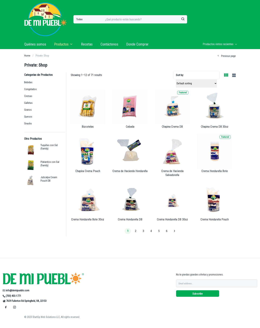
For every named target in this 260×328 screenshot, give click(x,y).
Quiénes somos (35, 44)
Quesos (28, 116)
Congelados (30, 89)
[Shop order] (196, 83)
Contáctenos (109, 44)
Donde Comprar (137, 44)
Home (27, 55)
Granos (28, 109)
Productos (63, 44)
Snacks (28, 123)
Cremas (28, 96)
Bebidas (28, 82)
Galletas (28, 102)
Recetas (87, 44)
